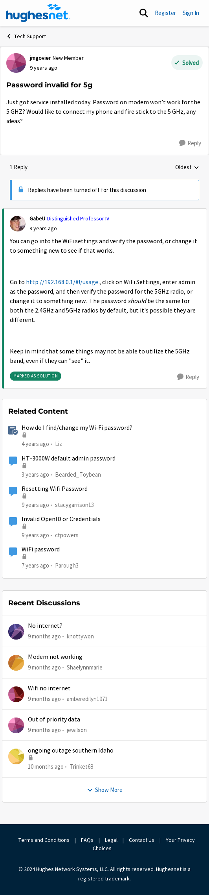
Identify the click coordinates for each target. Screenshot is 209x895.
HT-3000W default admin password (69, 458)
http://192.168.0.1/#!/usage (62, 282)
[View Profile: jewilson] (16, 725)
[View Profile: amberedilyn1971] (16, 694)
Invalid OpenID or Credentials (61, 519)
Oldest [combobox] (187, 167)
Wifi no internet (49, 688)
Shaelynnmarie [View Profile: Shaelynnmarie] (85, 667)
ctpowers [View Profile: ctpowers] (67, 535)
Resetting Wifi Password (55, 489)
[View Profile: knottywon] (16, 632)
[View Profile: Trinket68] (16, 756)
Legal (111, 839)
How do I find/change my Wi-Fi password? (77, 428)
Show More (105, 789)
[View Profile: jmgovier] (16, 63)
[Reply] (190, 143)
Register (165, 13)
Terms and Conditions (44, 839)
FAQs (87, 839)
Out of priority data (54, 719)
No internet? (45, 626)
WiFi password (41, 549)
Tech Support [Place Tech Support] (26, 36)
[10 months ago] (46, 766)
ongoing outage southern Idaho (71, 750)
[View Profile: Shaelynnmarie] (16, 663)
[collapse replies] (104, 212)
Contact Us (141, 839)
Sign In (191, 13)
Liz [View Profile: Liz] (58, 444)
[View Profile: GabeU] (18, 223)
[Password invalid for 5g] (43, 228)
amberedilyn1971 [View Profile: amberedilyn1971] (87, 699)
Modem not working (55, 657)
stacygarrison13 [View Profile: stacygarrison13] (74, 505)
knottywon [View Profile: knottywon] (80, 636)
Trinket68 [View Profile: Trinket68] (81, 766)
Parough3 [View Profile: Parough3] (67, 565)
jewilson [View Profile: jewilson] (77, 730)
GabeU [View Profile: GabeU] (37, 218)
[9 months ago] (44, 636)
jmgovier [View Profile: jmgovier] (40, 57)
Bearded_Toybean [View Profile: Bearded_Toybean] (78, 474)
